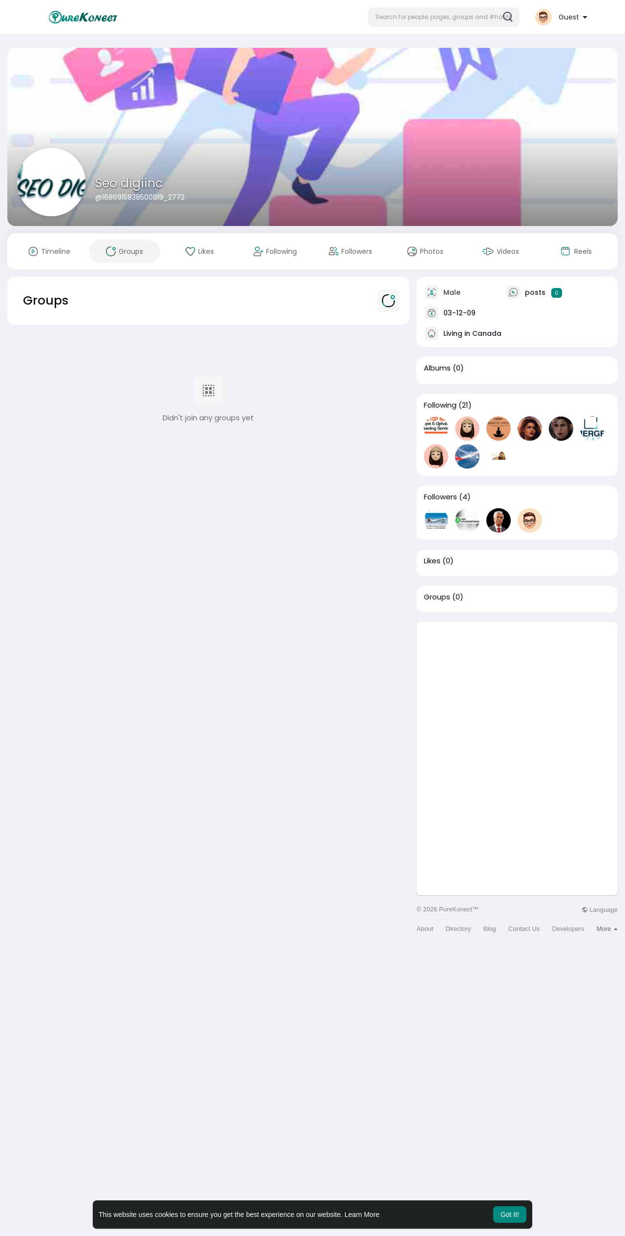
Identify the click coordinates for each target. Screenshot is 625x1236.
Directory (458, 929)
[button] (444, 17)
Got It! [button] (509, 1214)
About (425, 929)
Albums (437, 368)
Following (440, 405)
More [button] (607, 928)
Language (600, 909)
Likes (432, 561)
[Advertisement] (517, 690)
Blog (489, 929)
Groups (437, 597)
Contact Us (524, 929)
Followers (440, 497)
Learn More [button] (362, 1214)
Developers (568, 929)
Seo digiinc (129, 183)
